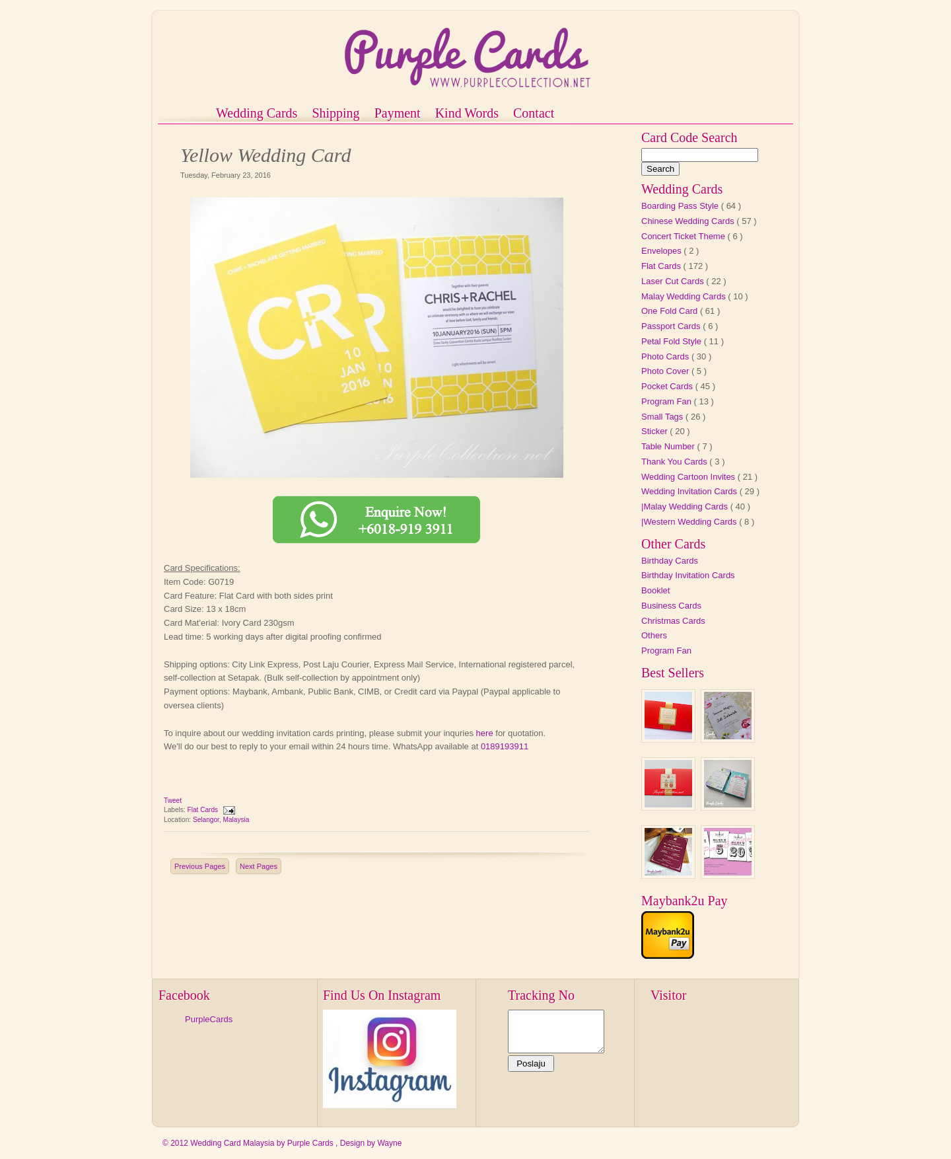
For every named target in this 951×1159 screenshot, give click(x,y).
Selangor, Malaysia (221, 819)
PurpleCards (208, 1019)
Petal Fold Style (672, 341)
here (484, 733)
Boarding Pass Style (681, 206)
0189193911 (506, 746)
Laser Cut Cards (673, 281)
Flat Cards (203, 809)
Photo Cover (666, 371)
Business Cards (671, 606)
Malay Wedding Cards (684, 296)
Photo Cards (666, 356)
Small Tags (663, 417)
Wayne (389, 1143)
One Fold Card (670, 311)
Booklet (655, 590)
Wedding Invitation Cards (690, 491)
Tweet (173, 800)
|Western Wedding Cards (690, 522)
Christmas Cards (673, 621)
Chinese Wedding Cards (688, 221)
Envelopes (662, 251)
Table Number (669, 446)
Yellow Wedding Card (265, 155)
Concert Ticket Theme (684, 236)
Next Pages (258, 866)
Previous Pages (199, 866)
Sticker (655, 431)
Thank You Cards (675, 462)
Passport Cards (672, 326)
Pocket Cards (668, 386)
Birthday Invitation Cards (688, 575)
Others (654, 635)
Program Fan (667, 401)
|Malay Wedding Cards (685, 506)
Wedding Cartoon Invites (689, 477)
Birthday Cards (669, 561)
